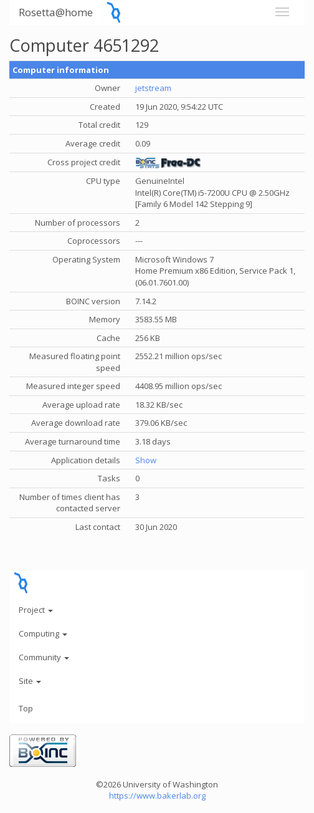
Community (44, 657)
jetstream (153, 88)
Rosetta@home (56, 12)
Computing (43, 633)
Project (36, 609)
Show (145, 460)
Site (30, 680)
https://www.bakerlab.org (157, 795)
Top (26, 708)
